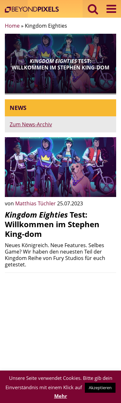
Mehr (60, 396)
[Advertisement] (60, 323)
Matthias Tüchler (36, 203)
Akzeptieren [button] (100, 387)
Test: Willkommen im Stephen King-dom (52, 224)
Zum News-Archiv (31, 124)
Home (12, 25)
